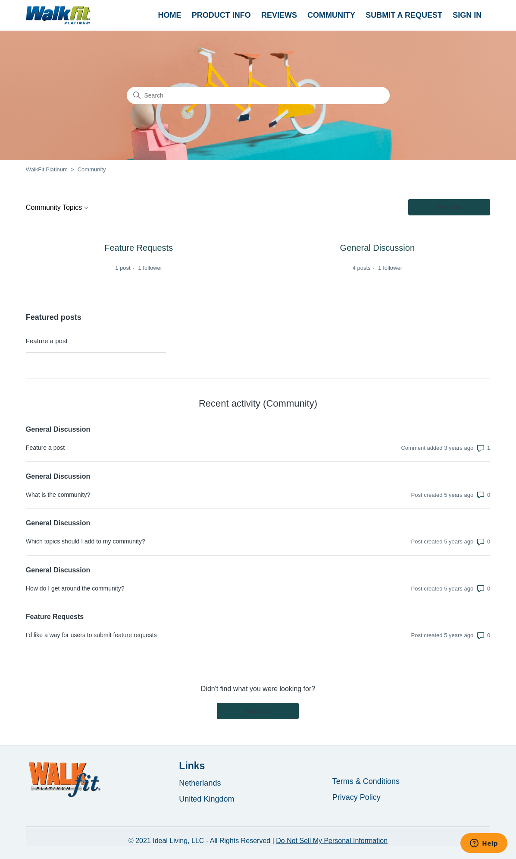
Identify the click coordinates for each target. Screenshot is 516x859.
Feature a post (47, 340)
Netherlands (200, 783)
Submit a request (404, 15)
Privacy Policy (356, 797)
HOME (169, 15)
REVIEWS (279, 15)
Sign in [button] (467, 15)
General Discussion (58, 429)
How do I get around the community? (75, 588)
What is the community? (58, 494)
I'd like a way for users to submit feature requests (91, 635)
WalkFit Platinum (47, 169)
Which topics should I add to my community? (85, 541)
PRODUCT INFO (221, 15)
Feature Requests (55, 616)
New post (449, 207)
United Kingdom (206, 799)
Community (331, 15)
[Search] (258, 95)
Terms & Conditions (366, 781)
